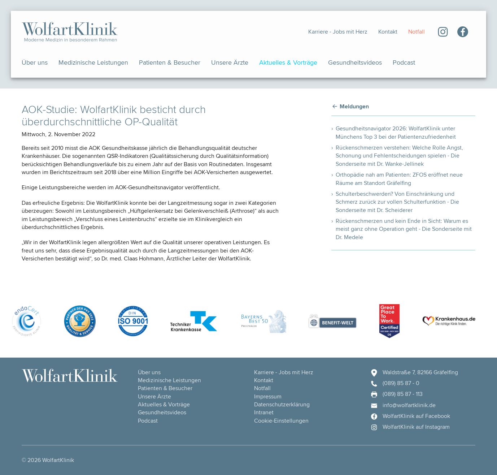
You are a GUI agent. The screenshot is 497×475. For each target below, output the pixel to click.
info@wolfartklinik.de (403, 405)
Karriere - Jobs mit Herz (337, 31)
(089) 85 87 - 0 (394, 383)
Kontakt (387, 31)
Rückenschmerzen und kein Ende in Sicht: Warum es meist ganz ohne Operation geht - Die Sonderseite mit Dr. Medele (404, 229)
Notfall (416, 31)
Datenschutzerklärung (282, 404)
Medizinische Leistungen (93, 62)
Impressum (268, 396)
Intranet (264, 412)
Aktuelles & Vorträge (288, 62)
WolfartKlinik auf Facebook (410, 416)
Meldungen (354, 107)
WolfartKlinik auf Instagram (410, 427)
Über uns (35, 62)
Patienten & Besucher (169, 62)
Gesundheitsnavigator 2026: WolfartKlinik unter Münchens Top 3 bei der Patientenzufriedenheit (396, 132)
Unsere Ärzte (229, 62)
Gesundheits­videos (355, 62)
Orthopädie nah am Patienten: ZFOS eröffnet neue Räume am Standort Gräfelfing (399, 178)
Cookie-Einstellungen (281, 420)
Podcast (404, 62)
